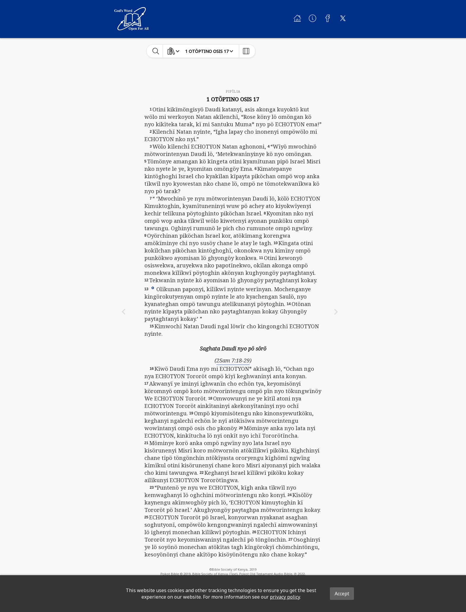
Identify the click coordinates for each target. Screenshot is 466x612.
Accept (342, 593)
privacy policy (285, 597)
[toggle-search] (156, 51)
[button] (152, 287)
